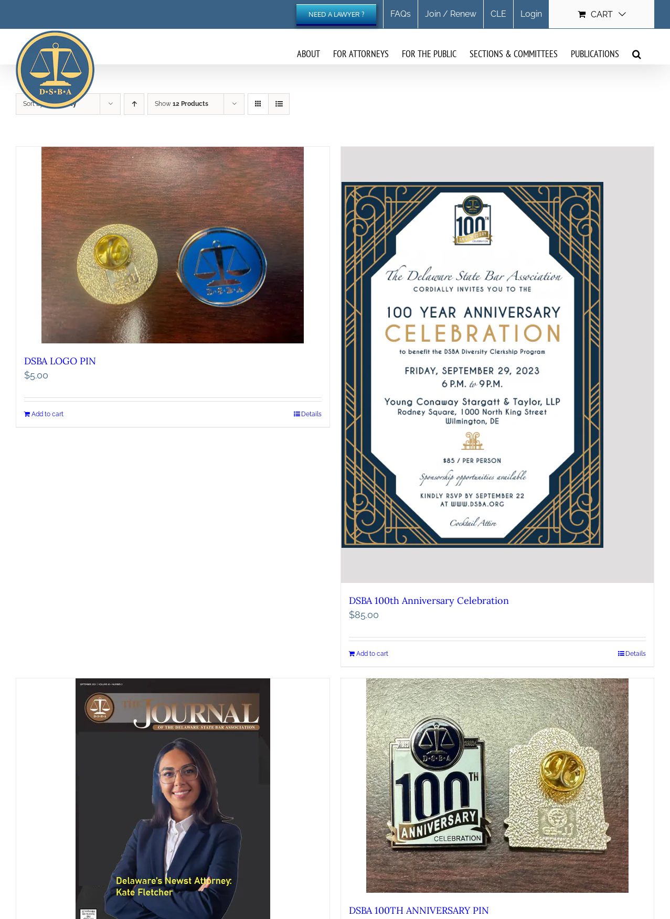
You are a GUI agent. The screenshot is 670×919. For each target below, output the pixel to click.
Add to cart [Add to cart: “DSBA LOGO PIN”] (47, 414)
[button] (636, 53)
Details (311, 414)
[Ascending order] (134, 104)
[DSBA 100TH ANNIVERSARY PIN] (497, 785)
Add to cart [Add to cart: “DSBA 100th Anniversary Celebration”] (372, 653)
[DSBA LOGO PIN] (172, 245)
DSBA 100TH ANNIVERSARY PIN (419, 910)
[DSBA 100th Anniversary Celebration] (497, 365)
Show (181, 103)
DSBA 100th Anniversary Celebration (429, 600)
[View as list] (279, 104)
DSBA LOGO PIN (60, 361)
